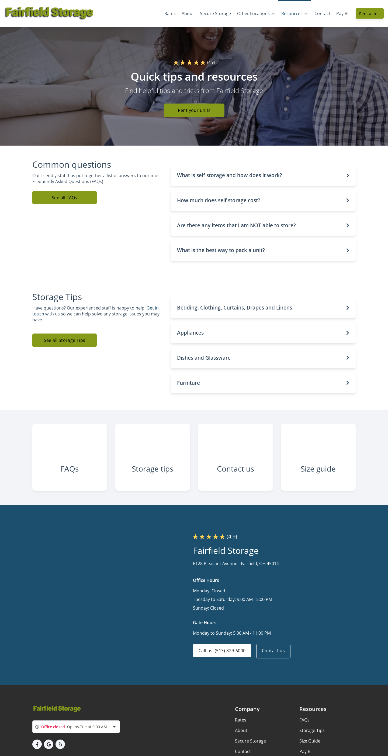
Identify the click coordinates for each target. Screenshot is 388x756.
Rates (240, 726)
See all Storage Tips (64, 340)
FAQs (304, 726)
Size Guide (309, 747)
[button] (263, 175)
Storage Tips (312, 737)
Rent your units (194, 111)
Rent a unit (369, 13)
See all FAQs (64, 198)
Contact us (274, 657)
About (241, 737)
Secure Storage (250, 747)
